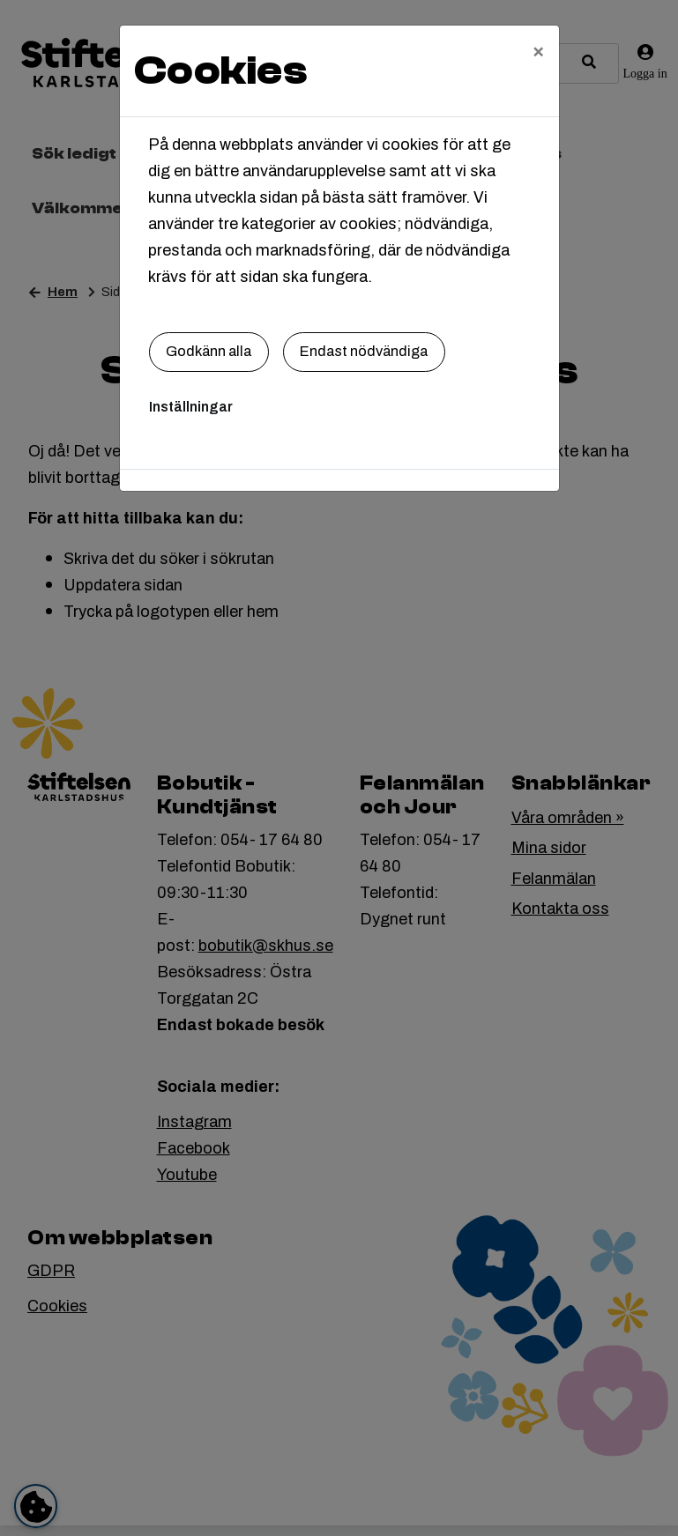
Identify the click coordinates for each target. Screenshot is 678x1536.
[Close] (538, 50)
